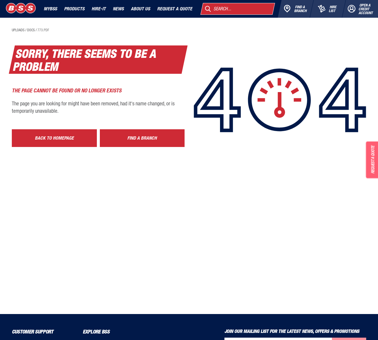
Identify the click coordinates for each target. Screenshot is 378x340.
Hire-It (99, 9)
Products (74, 9)
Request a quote (174, 9)
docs (31, 30)
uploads (18, 30)
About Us (140, 9)
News (118, 9)
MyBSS (50, 9)
